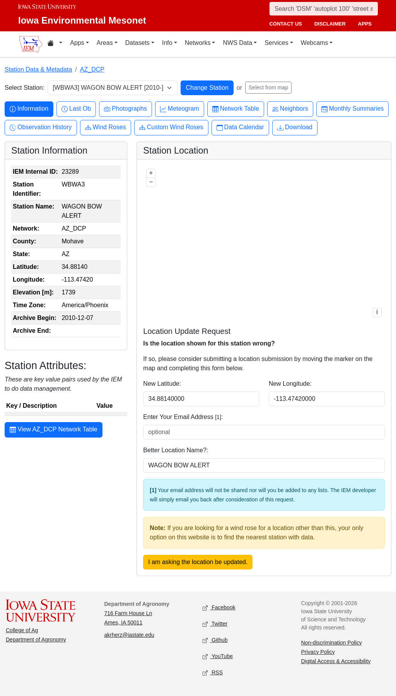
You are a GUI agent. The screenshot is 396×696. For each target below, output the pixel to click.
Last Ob (76, 109)
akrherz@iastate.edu (129, 635)
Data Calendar (240, 127)
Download (294, 127)
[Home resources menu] (54, 44)
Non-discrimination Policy (331, 643)
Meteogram (179, 109)
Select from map (268, 87)
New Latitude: (162, 383)
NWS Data (237, 42)
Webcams (314, 42)
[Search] (324, 8)
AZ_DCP (92, 69)
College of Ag (22, 630)
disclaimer (330, 24)
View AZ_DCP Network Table (53, 430)
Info (167, 42)
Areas (105, 42)
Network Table (235, 109)
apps (365, 24)
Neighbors (290, 109)
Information (29, 109)
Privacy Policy (318, 652)
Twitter (215, 623)
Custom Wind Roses (171, 127)
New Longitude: (290, 383)
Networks (198, 42)
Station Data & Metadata (38, 69)
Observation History (41, 127)
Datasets (137, 42)
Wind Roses (105, 127)
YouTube (218, 656)
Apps (77, 42)
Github (215, 640)
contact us (285, 24)
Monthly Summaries (352, 109)
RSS (213, 672)
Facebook (219, 607)
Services (276, 42)
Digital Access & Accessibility (336, 661)
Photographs (125, 109)
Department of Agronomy (36, 639)
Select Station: (24, 87)
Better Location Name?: (175, 450)
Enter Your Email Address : (183, 417)
